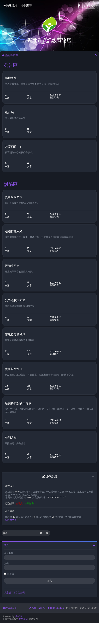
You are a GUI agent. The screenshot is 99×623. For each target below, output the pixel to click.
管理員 (19, 503)
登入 (6, 545)
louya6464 (10, 519)
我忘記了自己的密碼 (14, 592)
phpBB (18, 616)
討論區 (11, 183)
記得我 (10, 573)
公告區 (11, 64)
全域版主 (29, 503)
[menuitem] (26, 5)
